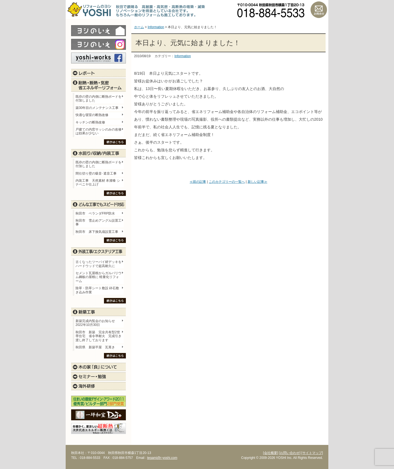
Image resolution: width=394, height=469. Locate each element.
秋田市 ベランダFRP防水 (95, 213)
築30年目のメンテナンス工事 (97, 108)
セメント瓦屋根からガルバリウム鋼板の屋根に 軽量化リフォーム (98, 277)
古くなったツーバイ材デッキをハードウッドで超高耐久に (98, 264)
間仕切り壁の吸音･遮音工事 (96, 173)
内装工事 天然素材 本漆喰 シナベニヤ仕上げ (98, 182)
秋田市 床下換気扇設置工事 (97, 232)
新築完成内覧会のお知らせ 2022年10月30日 (95, 323)
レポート (98, 73)
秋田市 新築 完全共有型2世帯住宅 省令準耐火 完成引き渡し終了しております (98, 336)
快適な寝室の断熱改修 (92, 115)
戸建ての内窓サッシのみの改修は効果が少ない (98, 131)
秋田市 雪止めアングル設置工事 (98, 222)
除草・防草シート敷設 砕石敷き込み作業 (97, 290)
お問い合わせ (318, 9)
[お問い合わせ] (289, 453)
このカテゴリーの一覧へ (227, 182)
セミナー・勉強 (98, 376)
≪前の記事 (198, 182)
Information (182, 56)
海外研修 (98, 386)
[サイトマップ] (312, 453)
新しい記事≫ (257, 182)
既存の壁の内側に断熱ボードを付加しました (98, 98)
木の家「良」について (98, 367)
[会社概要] (270, 453)
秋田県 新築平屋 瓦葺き (95, 347)
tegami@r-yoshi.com (162, 458)
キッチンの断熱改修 (92, 122)
